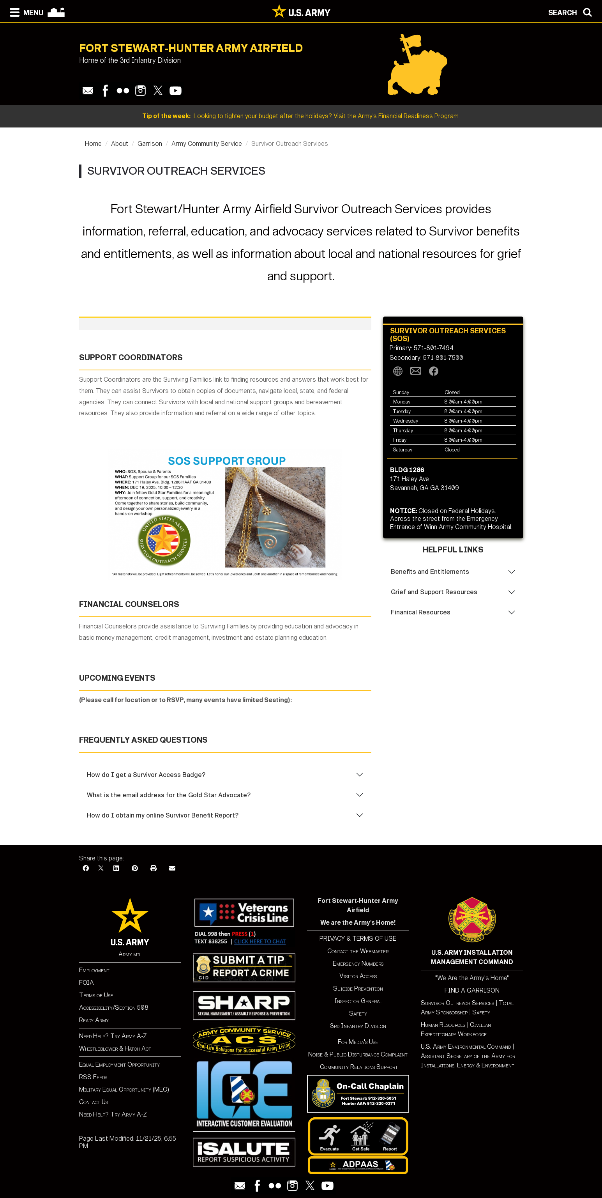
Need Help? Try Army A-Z (113, 1036)
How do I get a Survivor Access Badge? (146, 775)
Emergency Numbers (358, 963)
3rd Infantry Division (358, 1026)
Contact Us (93, 1102)
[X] (101, 868)
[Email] (172, 868)
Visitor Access (358, 976)
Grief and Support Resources (434, 592)
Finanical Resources (420, 612)
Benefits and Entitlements (430, 571)
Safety (358, 1013)
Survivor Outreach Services (457, 1003)
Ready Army (94, 1020)
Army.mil (129, 954)
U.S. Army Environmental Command (466, 1046)
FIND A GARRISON (472, 990)
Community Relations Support (358, 1067)
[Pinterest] (134, 868)
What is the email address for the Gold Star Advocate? (169, 795)
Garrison (150, 143)
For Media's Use (358, 1042)
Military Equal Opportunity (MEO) (124, 1089)
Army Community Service (206, 143)
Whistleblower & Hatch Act (115, 1048)
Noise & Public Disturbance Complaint (358, 1054)
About (119, 143)
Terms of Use (96, 995)
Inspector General (358, 1001)
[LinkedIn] (116, 868)
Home (93, 143)
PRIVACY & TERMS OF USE (358, 938)
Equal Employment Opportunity (119, 1064)
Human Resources (443, 1024)
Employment (94, 970)
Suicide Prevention (358, 988)
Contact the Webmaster (357, 951)
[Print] (153, 868)
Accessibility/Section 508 (113, 1007)
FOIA (86, 982)
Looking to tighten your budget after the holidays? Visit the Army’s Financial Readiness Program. (301, 116)
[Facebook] (85, 868)
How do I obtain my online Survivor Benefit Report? (162, 815)
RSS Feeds (93, 1077)
